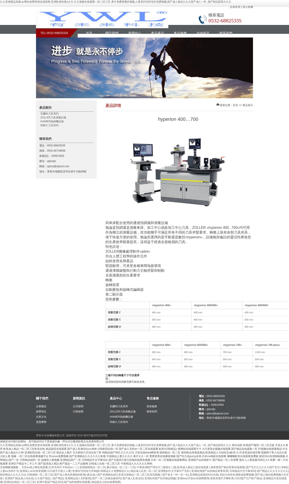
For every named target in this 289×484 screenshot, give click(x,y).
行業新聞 (78, 411)
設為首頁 (235, 6)
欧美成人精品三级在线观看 (193, 467)
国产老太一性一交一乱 (175, 474)
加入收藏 (248, 6)
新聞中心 (134, 33)
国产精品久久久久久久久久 (272, 471)
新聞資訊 (79, 398)
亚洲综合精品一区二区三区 (19, 482)
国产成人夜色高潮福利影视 (69, 474)
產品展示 (157, 33)
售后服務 (180, 33)
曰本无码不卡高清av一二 (63, 467)
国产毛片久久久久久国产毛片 (263, 467)
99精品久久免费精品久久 (114, 471)
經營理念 (41, 411)
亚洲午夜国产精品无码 (50, 482)
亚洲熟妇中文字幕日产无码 (174, 471)
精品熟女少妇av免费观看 (106, 482)
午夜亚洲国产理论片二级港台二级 (156, 467)
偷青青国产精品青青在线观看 (228, 467)
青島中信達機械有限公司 (50, 435)
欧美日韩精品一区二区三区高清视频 (139, 474)
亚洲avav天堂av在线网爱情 (193, 478)
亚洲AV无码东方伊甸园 (85, 471)
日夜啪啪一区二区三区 (40, 474)
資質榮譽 (41, 422)
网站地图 (237, 445)
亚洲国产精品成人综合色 (19, 478)
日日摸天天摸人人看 (59, 471)
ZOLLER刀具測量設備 (53, 117)
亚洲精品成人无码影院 (78, 478)
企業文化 (41, 416)
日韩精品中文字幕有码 (243, 471)
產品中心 (116, 398)
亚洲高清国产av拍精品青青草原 (209, 471)
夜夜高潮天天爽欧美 (222, 478)
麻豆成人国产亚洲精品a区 (102, 474)
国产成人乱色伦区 (132, 478)
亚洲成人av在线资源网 (33, 471)
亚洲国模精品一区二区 (92, 467)
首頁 (89, 33)
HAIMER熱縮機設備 (52, 121)
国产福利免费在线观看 (77, 482)
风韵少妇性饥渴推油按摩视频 (237, 474)
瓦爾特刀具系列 (49, 113)
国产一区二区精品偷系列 (106, 478)
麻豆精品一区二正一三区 (121, 467)
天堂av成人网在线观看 (34, 467)
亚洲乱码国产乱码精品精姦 (160, 478)
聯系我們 (225, 33)
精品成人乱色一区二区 (144, 471)
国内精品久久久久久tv (12, 474)
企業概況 (41, 406)
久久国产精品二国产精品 (49, 478)
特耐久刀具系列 (49, 125)
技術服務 (152, 406)
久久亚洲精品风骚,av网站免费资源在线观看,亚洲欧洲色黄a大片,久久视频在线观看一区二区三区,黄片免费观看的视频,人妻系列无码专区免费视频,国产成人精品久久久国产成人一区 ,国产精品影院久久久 (115, 1)
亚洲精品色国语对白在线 (204, 474)
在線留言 (203, 33)
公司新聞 (78, 406)
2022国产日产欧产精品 (248, 478)
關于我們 (111, 33)
